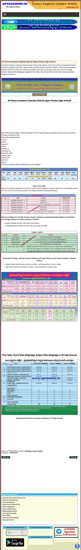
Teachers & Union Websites (10, 517)
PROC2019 (14, 453)
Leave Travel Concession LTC (11, 504)
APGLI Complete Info (8, 506)
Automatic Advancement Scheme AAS (13, 498)
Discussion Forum (7, 520)
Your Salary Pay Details (9, 513)
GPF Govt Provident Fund (10, 500)
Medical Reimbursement (9, 511)
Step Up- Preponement (9, 509)
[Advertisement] (39, 44)
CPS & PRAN (6, 515)
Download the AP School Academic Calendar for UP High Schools (39, 418)
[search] (16, 532)
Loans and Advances (8, 502)
